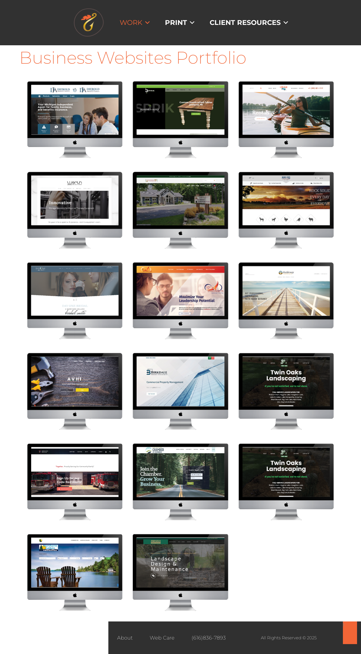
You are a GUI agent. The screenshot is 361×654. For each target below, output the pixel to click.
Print (180, 23)
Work (135, 23)
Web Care (162, 638)
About (125, 638)
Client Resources (249, 23)
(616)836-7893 (209, 638)
